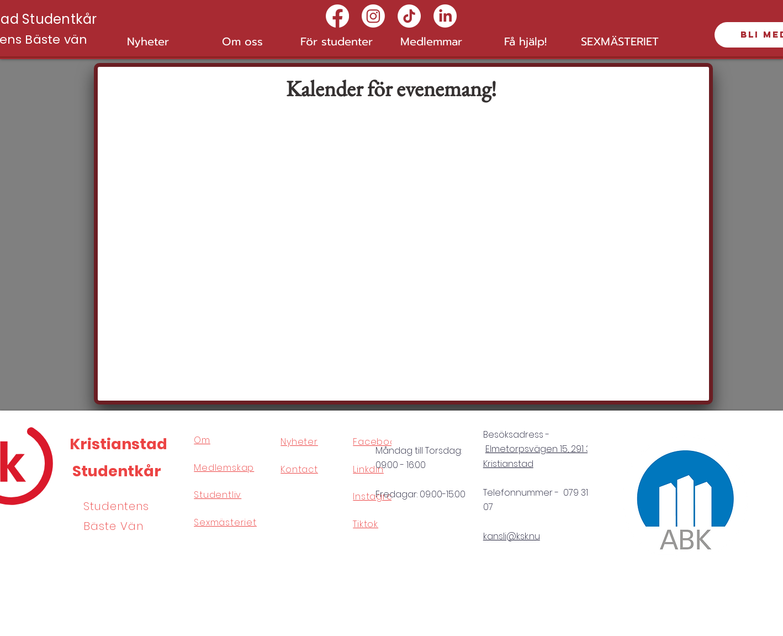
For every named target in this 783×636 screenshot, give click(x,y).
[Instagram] (373, 16)
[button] (242, 41)
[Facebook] (337, 16)
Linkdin (368, 469)
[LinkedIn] (445, 16)
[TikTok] (409, 16)
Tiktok (365, 524)
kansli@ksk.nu (511, 536)
